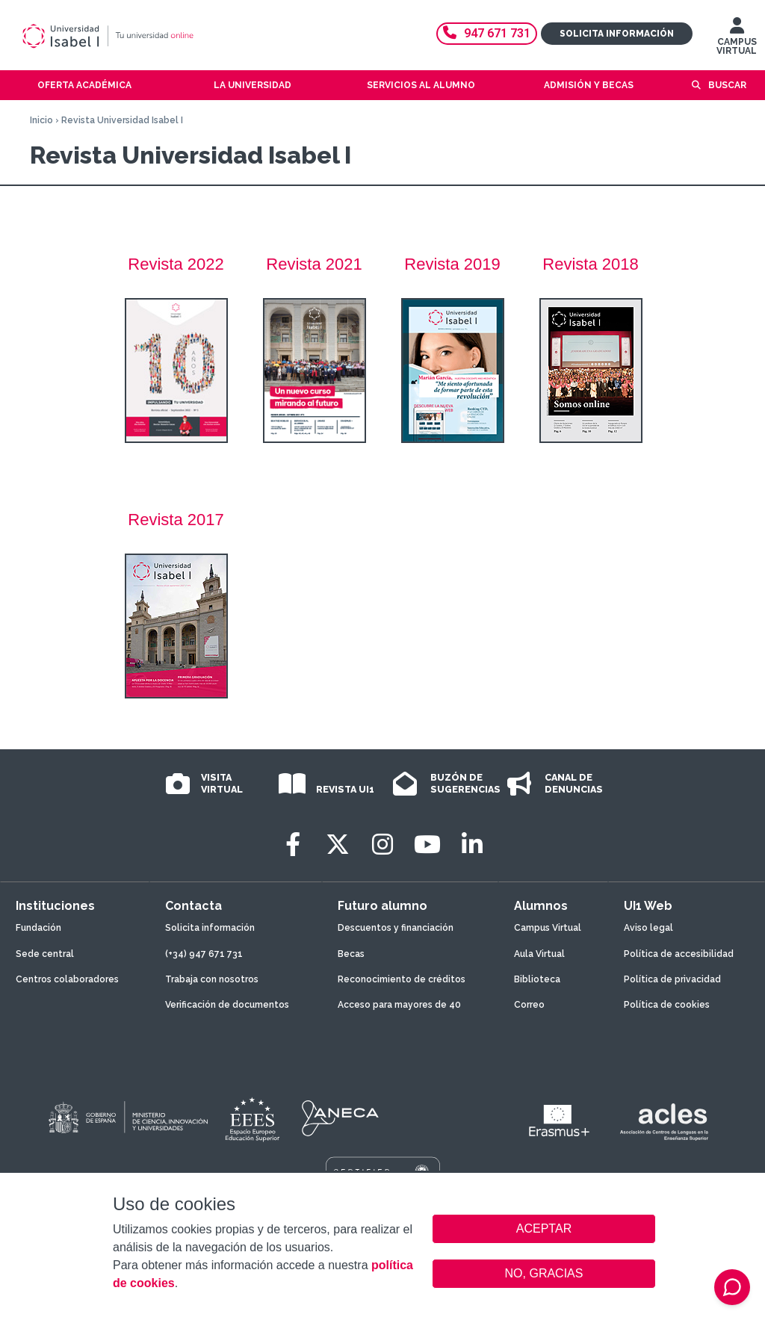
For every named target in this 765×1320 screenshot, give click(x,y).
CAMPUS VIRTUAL (736, 39)
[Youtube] (427, 844)
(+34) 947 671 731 (204, 954)
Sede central (45, 954)
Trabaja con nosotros (211, 979)
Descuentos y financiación (395, 928)
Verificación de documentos (227, 1005)
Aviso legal (648, 928)
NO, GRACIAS (544, 1273)
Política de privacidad (672, 979)
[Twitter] (338, 844)
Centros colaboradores (67, 979)
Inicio (41, 120)
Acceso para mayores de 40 (399, 1005)
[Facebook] (292, 844)
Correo (529, 1005)
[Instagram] (382, 844)
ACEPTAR (544, 1229)
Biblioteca (537, 979)
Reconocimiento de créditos (401, 979)
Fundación (38, 928)
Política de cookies (667, 1005)
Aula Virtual (539, 954)
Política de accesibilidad (679, 954)
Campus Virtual (547, 928)
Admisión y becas (589, 85)
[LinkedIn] (472, 844)
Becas (351, 954)
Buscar (727, 85)
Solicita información (617, 33)
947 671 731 (486, 33)
